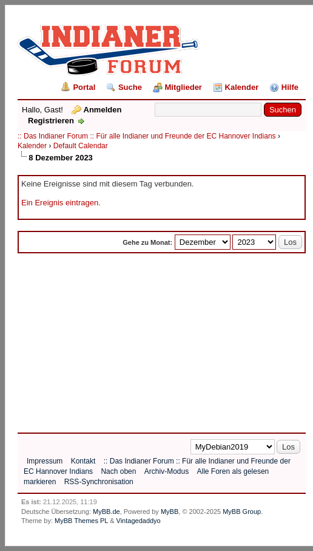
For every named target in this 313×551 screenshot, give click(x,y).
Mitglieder (183, 87)
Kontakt (83, 461)
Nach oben (118, 471)
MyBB (169, 511)
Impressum (44, 461)
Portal (84, 87)
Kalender (242, 87)
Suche (130, 87)
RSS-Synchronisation (98, 481)
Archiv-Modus (166, 471)
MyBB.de (106, 511)
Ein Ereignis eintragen (59, 202)
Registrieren (51, 120)
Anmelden (103, 109)
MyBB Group (242, 511)
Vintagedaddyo (138, 520)
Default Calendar (80, 146)
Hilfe (289, 87)
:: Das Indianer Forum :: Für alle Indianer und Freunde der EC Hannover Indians (147, 136)
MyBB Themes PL (81, 520)
